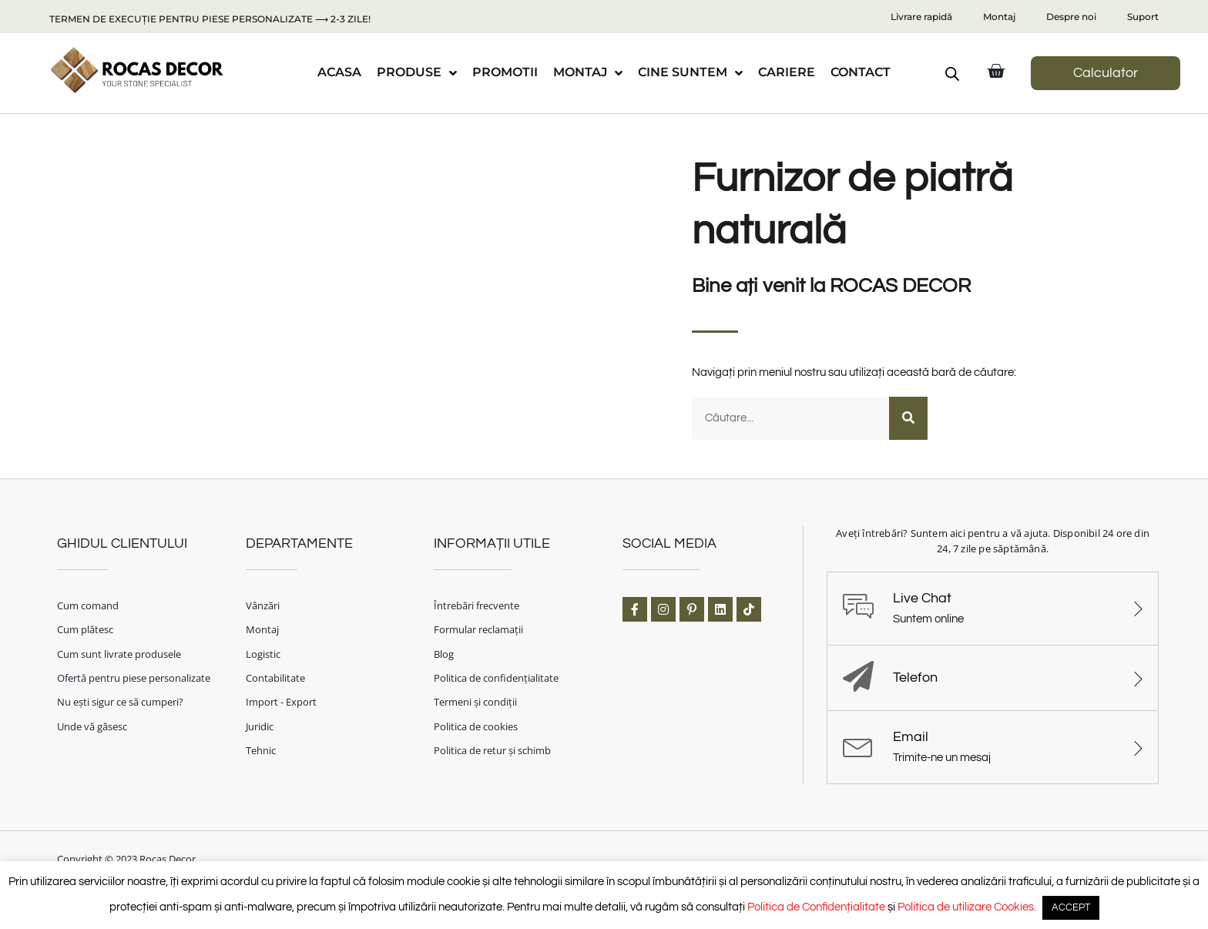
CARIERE (786, 72)
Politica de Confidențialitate (816, 907)
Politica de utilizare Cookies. (967, 907)
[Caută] (908, 418)
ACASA (339, 72)
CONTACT (860, 72)
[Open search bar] (952, 74)
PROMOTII (505, 72)
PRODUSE (417, 73)
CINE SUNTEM (690, 73)
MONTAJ (587, 73)
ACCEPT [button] (1071, 907)
